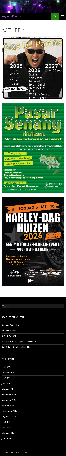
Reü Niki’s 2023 (9, 330)
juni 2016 (6, 422)
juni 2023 (6, 367)
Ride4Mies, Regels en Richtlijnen (17, 347)
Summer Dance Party (11, 325)
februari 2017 (8, 389)
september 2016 (9, 411)
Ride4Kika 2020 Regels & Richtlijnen (19, 341)
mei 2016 (6, 427)
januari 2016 (7, 438)
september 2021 (9, 372)
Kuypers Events (11, 16)
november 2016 (9, 400)
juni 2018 (6, 383)
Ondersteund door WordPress (14, 452)
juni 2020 (6, 378)
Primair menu (62, 16)
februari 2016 (8, 433)
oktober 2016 (8, 405)
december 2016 (9, 394)
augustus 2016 (9, 416)
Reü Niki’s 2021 (9, 336)
